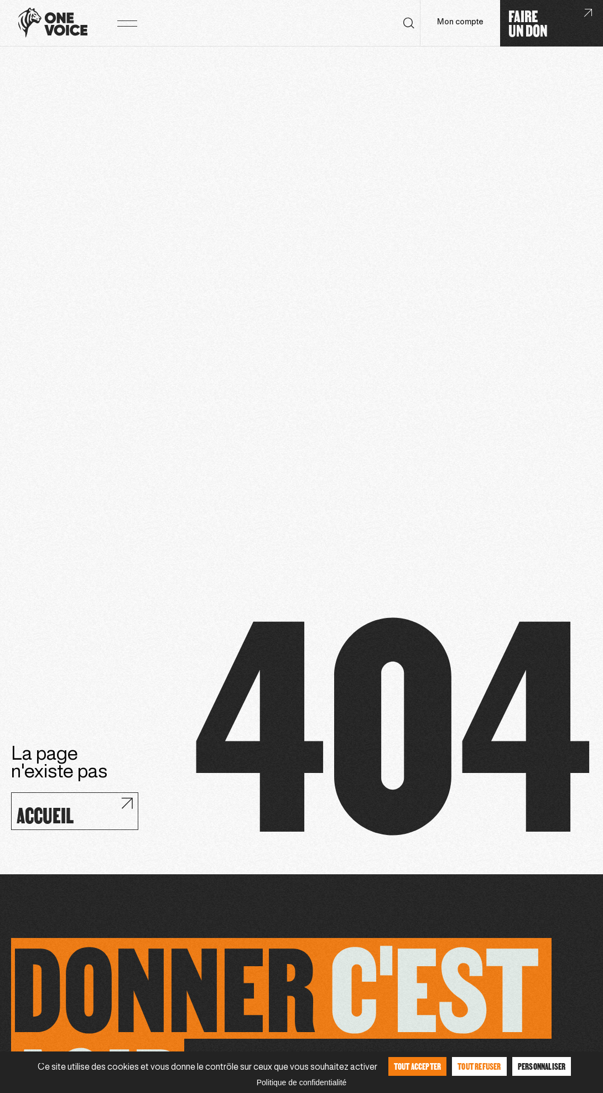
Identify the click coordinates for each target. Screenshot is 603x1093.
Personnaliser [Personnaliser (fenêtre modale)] (542, 1066)
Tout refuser (479, 1066)
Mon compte (460, 22)
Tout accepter (417, 1066)
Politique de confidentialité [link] (302, 1082)
